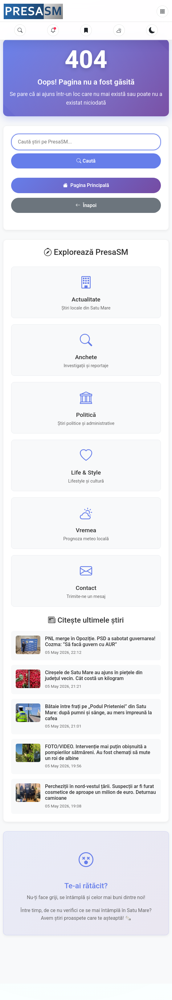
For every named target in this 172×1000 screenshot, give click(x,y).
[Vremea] (119, 30)
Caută (86, 161)
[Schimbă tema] (152, 30)
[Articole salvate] (86, 30)
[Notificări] (53, 30)
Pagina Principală (86, 185)
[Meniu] (162, 11)
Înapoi (86, 205)
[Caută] (20, 30)
